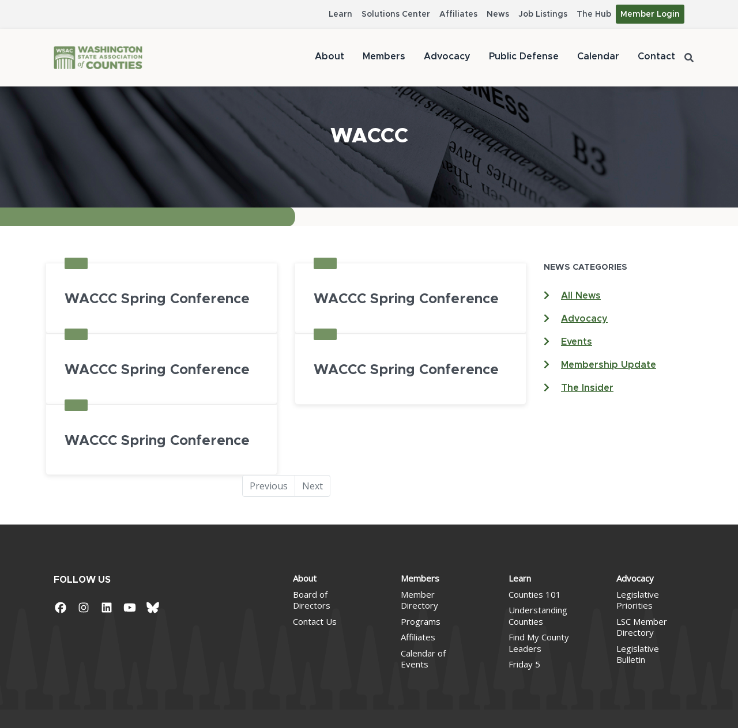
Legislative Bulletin (637, 654)
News (498, 14)
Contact (656, 56)
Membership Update (608, 364)
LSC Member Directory (641, 627)
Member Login (650, 14)
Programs (420, 621)
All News (581, 295)
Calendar (598, 56)
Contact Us (315, 621)
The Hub (594, 14)
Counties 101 (535, 594)
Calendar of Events (423, 658)
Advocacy (447, 56)
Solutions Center (396, 14)
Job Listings (542, 14)
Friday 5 (524, 664)
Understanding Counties (538, 615)
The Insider (587, 388)
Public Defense (524, 56)
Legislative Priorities (637, 600)
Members (384, 56)
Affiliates (458, 14)
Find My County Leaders (539, 642)
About (329, 56)
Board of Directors (311, 600)
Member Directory (419, 600)
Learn (340, 14)
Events (576, 341)
